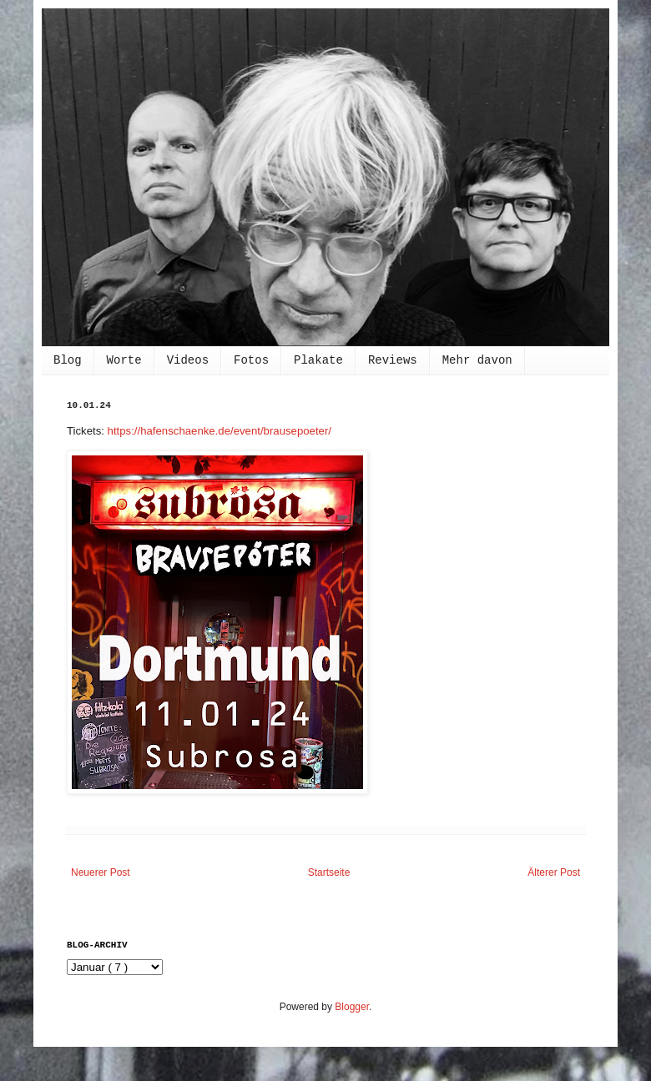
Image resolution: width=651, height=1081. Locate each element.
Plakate (318, 360)
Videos (188, 360)
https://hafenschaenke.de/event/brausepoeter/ (219, 431)
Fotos (251, 360)
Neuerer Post (100, 872)
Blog (67, 360)
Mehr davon (477, 360)
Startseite (329, 872)
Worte (124, 360)
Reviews (392, 360)
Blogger (352, 1007)
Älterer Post (553, 872)
